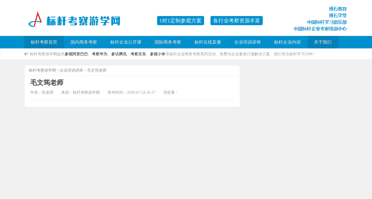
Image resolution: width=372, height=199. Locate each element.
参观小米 (157, 54)
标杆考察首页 (44, 42)
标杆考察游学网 (42, 70)
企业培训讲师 (247, 42)
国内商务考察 (84, 42)
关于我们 (323, 42)
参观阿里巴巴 (76, 54)
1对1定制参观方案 (181, 20)
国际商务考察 (168, 42)
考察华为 (99, 54)
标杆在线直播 (207, 42)
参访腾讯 (119, 54)
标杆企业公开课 (125, 42)
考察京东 (138, 54)
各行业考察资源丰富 (236, 20)
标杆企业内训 (287, 42)
